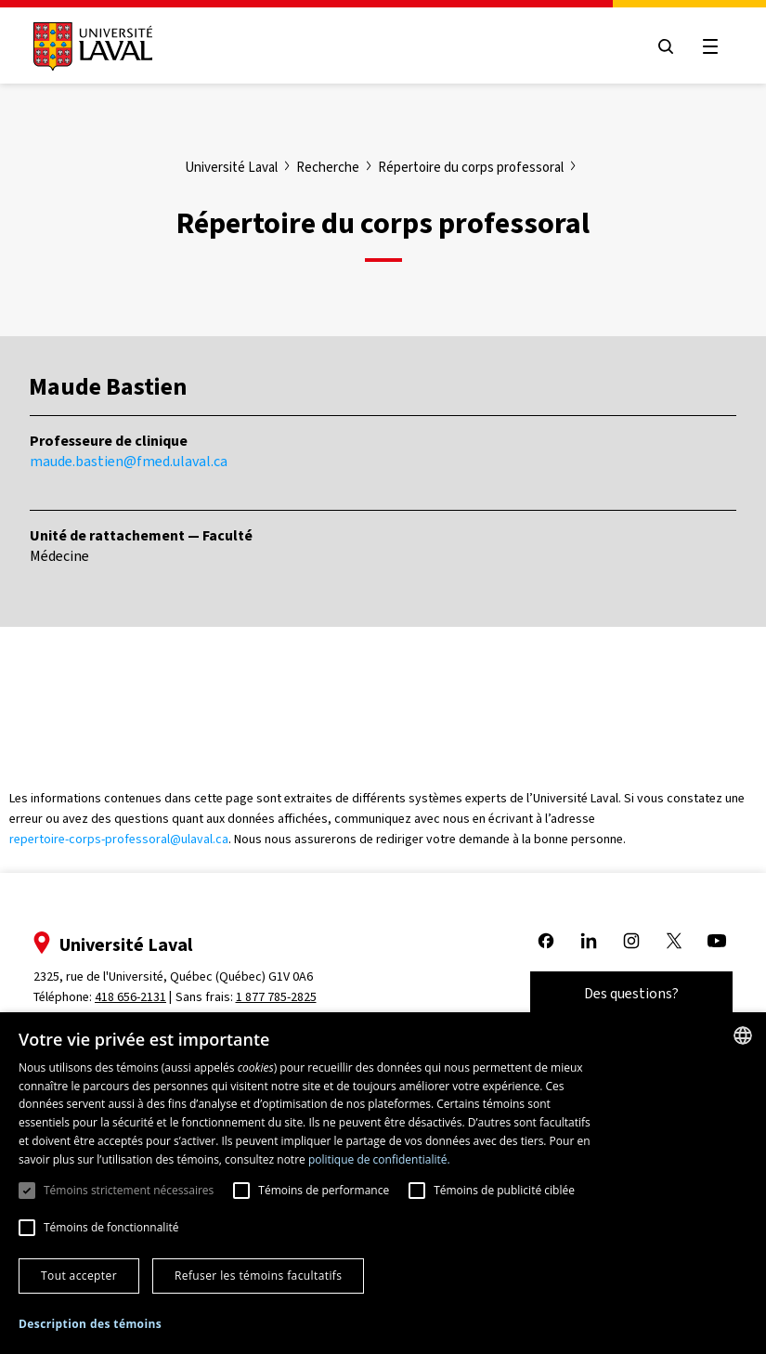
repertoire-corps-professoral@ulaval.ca (118, 839)
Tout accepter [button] (79, 1275)
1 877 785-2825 (276, 997)
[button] (90, 1325)
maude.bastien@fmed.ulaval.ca (128, 461)
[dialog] (383, 1183)
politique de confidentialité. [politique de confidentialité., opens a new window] (379, 1159)
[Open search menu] (665, 46)
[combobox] (743, 1035)
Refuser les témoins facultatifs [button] (258, 1275)
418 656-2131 (130, 997)
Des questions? (631, 993)
